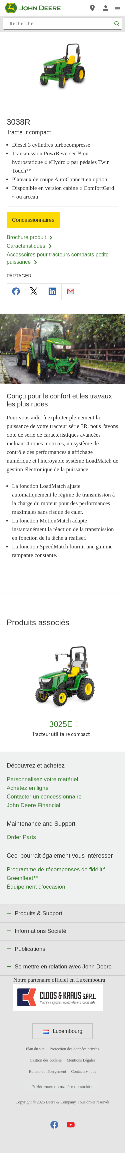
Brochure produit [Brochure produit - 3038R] (30, 237)
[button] (54, 1124)
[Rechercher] (62, 24)
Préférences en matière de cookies (62, 1086)
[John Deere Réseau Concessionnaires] (92, 8)
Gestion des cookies (46, 1060)
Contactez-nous (83, 1071)
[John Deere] (37, 8)
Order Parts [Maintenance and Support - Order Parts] (21, 837)
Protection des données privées (74, 1049)
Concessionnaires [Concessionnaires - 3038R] (33, 220)
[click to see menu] (117, 8)
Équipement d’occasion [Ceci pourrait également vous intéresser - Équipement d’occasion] (36, 887)
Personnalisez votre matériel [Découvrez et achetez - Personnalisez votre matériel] (42, 779)
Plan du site (35, 1049)
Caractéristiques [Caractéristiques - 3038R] (30, 246)
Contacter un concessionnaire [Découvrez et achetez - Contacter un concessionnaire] (44, 796)
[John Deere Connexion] (105, 8)
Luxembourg (62, 1031)
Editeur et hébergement (47, 1071)
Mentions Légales (81, 1060)
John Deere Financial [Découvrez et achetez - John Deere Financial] (33, 805)
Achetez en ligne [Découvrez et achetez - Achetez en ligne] (28, 788)
